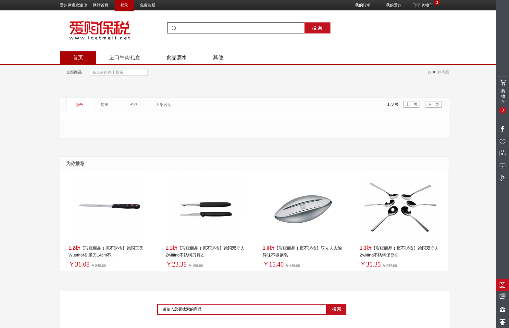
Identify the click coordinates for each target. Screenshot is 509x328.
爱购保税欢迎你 (73, 5)
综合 (79, 104)
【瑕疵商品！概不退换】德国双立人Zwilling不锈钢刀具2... (205, 251)
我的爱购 (394, 5)
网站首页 (100, 5)
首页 (78, 57)
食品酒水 (176, 57)
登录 (124, 5)
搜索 (317, 28)
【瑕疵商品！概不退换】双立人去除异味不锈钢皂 (302, 251)
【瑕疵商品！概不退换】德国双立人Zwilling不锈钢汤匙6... (399, 251)
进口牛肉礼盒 (124, 57)
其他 (218, 57)
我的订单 (363, 5)
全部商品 (74, 72)
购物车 (423, 3)
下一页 (433, 104)
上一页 (411, 104)
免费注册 (147, 5)
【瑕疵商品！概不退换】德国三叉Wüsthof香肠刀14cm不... (105, 251)
